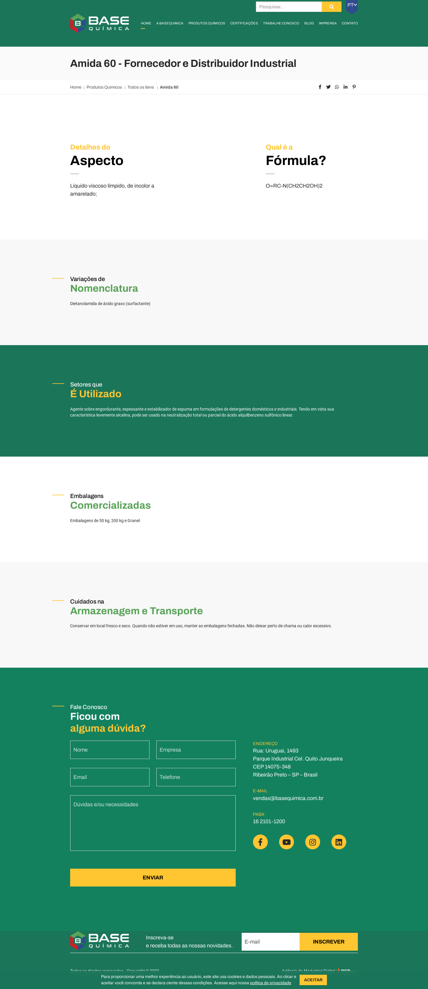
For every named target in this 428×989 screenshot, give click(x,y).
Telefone (170, 781)
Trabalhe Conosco (281, 23)
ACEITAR (313, 980)
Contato (350, 23)
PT (352, 4)
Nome (80, 754)
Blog (309, 23)
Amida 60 (169, 87)
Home (146, 23)
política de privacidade (270, 983)
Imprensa (328, 23)
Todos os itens (141, 87)
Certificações (244, 23)
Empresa (170, 754)
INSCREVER (328, 942)
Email (80, 781)
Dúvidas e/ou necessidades (105, 809)
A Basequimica (169, 23)
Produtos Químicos (206, 23)
